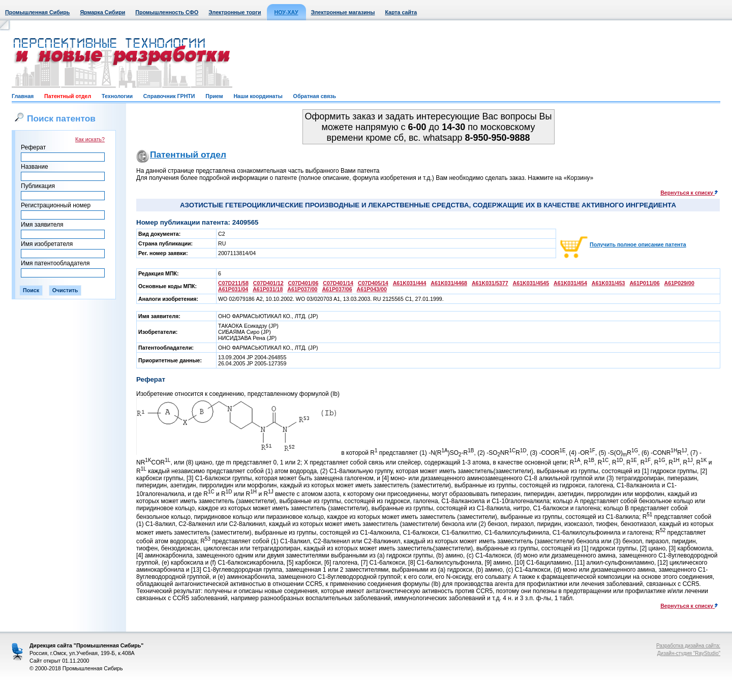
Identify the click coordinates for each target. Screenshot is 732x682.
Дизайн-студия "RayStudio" (688, 653)
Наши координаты (257, 96)
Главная (23, 96)
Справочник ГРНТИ (169, 96)
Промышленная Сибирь (37, 12)
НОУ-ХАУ (286, 12)
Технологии (117, 96)
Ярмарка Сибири (102, 12)
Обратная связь (314, 96)
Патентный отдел (67, 96)
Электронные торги (234, 12)
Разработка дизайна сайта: (688, 645)
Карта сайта (401, 12)
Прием (214, 96)
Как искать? (90, 139)
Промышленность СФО (166, 12)
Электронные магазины (343, 12)
